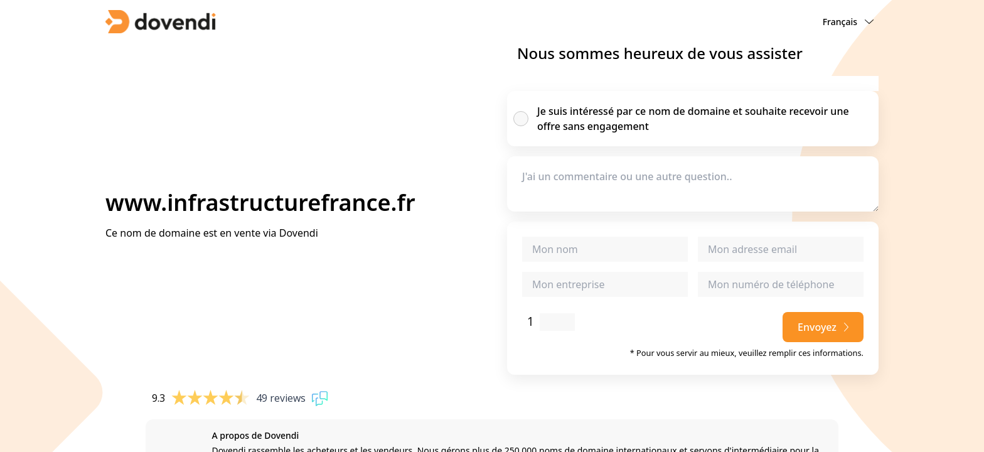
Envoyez (823, 327)
